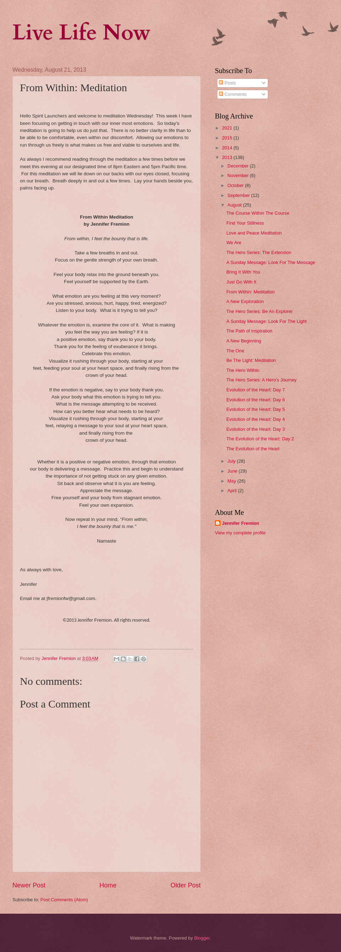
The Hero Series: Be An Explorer (259, 311)
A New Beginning (243, 340)
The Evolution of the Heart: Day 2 (260, 438)
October (236, 185)
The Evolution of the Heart (253, 448)
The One (235, 350)
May (232, 481)
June (233, 471)
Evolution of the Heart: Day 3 (255, 429)
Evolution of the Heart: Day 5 (255, 409)
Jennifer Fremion (240, 523)
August (235, 205)
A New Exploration (245, 301)
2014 (227, 147)
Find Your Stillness (245, 223)
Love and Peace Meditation (254, 233)
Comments (233, 94)
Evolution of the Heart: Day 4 (255, 419)
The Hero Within (242, 370)
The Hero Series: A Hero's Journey (261, 380)
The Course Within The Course (257, 213)
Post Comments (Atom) (64, 899)
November (238, 175)
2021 (227, 128)
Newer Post (28, 885)
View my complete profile (240, 532)
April (232, 490)
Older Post (185, 885)
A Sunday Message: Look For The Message (270, 262)
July (232, 461)
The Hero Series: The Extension (258, 252)
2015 (227, 138)
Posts (227, 83)
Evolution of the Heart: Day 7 (255, 389)
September (239, 195)
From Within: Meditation (250, 292)
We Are (233, 242)
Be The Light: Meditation (251, 360)
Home (108, 885)
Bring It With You (243, 272)
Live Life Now (81, 32)
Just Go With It (241, 282)
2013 (227, 157)
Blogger (202, 938)
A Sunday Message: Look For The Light (266, 321)
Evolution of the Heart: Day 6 (255, 399)
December (238, 166)
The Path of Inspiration (249, 331)
